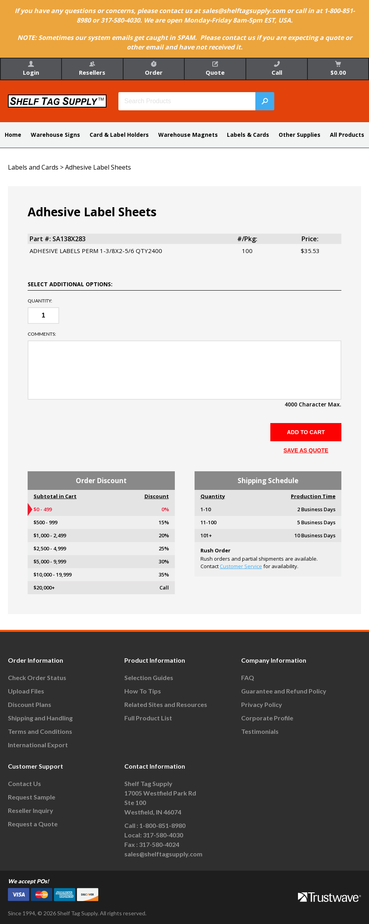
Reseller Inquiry (30, 810)
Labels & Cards (248, 134)
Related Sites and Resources (165, 704)
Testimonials (260, 731)
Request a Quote (33, 824)
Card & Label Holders (119, 134)
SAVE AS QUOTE (305, 450)
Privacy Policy (261, 704)
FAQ (247, 677)
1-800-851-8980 (162, 825)
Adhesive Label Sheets (98, 167)
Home (13, 134)
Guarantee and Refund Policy (283, 691)
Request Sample (31, 797)
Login (31, 68)
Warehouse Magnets (188, 134)
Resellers (92, 68)
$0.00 (338, 68)
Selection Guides (148, 677)
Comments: (42, 334)
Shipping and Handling (40, 718)
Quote (215, 68)
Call (277, 68)
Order (154, 68)
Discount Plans (29, 704)
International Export (38, 744)
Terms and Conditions (40, 731)
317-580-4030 (163, 835)
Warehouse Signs (55, 134)
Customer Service (241, 566)
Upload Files (26, 691)
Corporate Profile (267, 718)
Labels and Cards (33, 167)
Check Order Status (37, 677)
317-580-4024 (159, 844)
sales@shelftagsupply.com (163, 854)
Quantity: (40, 301)
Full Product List (148, 718)
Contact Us (24, 783)
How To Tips (142, 691)
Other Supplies (299, 134)
